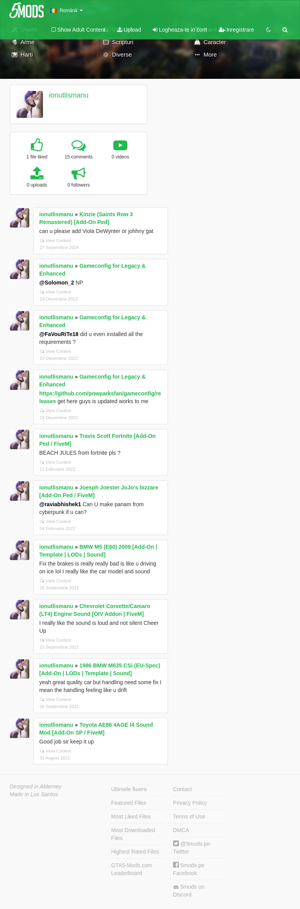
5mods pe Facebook (188, 869)
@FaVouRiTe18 (59, 334)
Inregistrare (236, 30)
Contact (182, 789)
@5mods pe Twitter (191, 847)
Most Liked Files (131, 816)
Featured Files (128, 803)
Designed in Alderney (36, 786)
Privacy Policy (190, 803)
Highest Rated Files (135, 852)
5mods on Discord (188, 891)
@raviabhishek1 (60, 504)
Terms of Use (189, 816)
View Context (55, 240)
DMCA (181, 830)
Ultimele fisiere (129, 789)
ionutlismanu (68, 95)
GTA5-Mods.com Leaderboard (131, 869)
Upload (129, 30)
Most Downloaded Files (133, 834)
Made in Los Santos (34, 794)
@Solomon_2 (56, 282)
